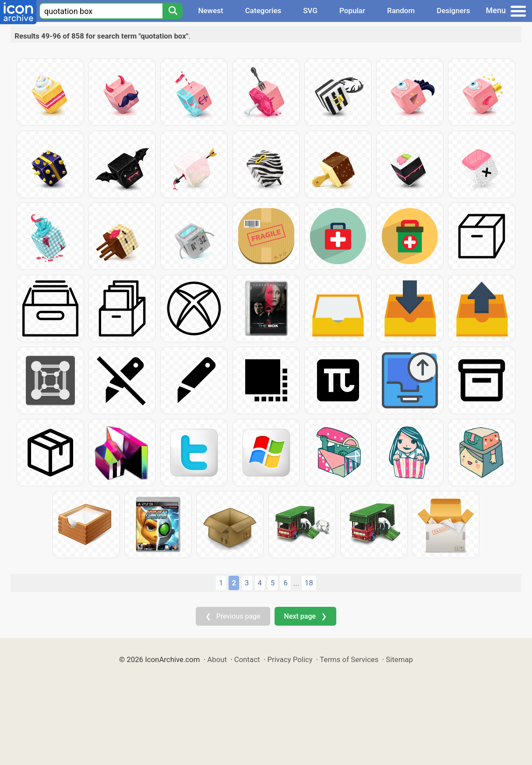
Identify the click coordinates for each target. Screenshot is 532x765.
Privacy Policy (289, 659)
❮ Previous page (233, 616)
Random (401, 10)
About (217, 659)
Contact (247, 659)
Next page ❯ (305, 616)
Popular (352, 10)
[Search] (172, 11)
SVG (310, 10)
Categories (263, 10)
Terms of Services (349, 659)
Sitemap (399, 659)
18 (309, 582)
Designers (453, 10)
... (296, 583)
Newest (210, 10)
